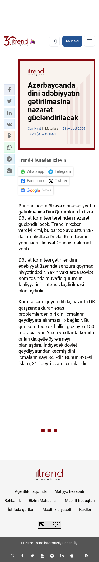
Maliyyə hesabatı (69, 491)
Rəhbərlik (12, 500)
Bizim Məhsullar (43, 500)
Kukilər (85, 509)
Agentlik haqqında (31, 491)
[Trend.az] (19, 41)
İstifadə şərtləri (21, 509)
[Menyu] (89, 41)
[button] (9, 89)
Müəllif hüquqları (80, 500)
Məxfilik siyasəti (57, 509)
